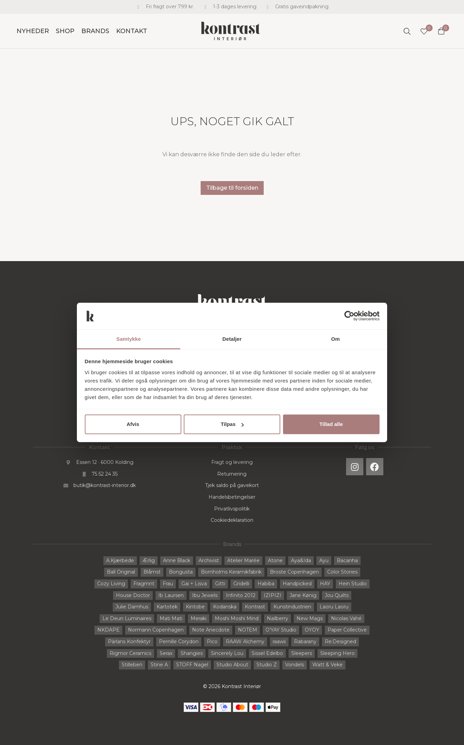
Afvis (133, 424)
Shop (65, 31)
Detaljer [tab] (232, 339)
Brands (95, 31)
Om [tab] (335, 339)
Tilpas (232, 424)
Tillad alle (331, 424)
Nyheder (33, 31)
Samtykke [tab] (129, 339)
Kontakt (131, 31)
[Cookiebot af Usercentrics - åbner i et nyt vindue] (349, 316)
